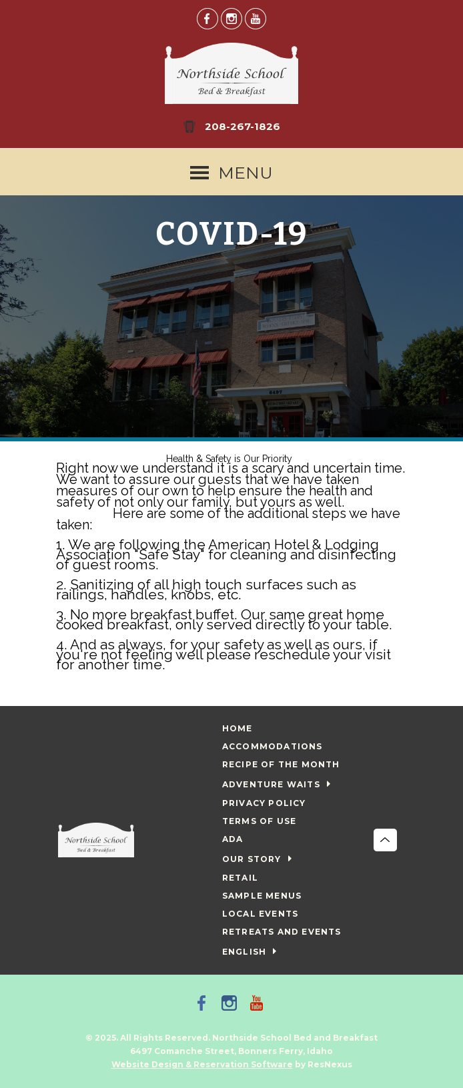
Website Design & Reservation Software (202, 1064)
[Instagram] (231, 18)
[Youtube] (255, 18)
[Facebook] (207, 18)
